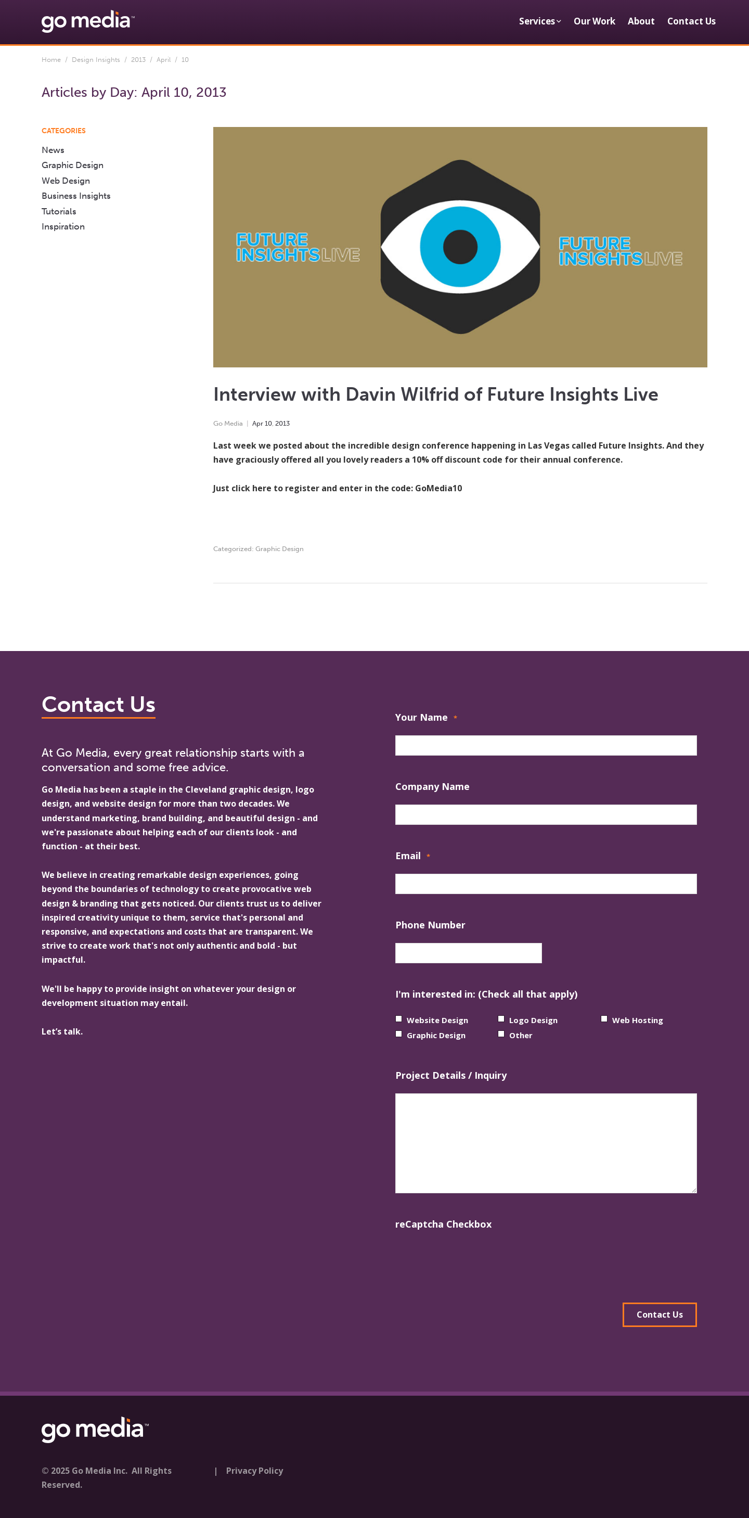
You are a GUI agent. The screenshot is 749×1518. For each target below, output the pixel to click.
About (641, 21)
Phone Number (430, 925)
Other (521, 1035)
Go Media (228, 423)
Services (537, 21)
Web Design (66, 180)
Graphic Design (279, 549)
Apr (257, 423)
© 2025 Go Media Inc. (84, 1470)
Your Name (426, 718)
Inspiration (63, 226)
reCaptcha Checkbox (443, 1224)
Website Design (437, 1020)
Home (51, 59)
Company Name (432, 786)
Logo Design (533, 1020)
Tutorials (59, 211)
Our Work (594, 21)
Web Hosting (637, 1020)
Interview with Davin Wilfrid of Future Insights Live (435, 394)
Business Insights (76, 195)
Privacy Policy (254, 1470)
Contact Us (691, 21)
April (164, 59)
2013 (138, 59)
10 (268, 423)
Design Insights (96, 59)
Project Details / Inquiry (451, 1075)
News (53, 150)
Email (412, 857)
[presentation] (474, 1262)
